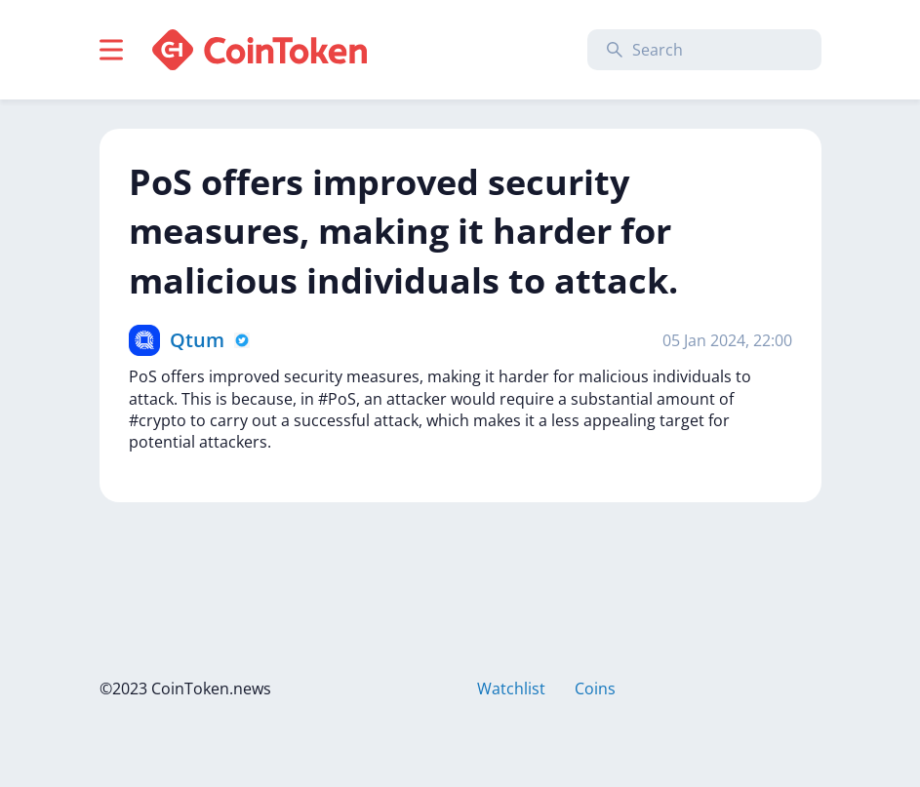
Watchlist (511, 688)
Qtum (197, 340)
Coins (595, 688)
